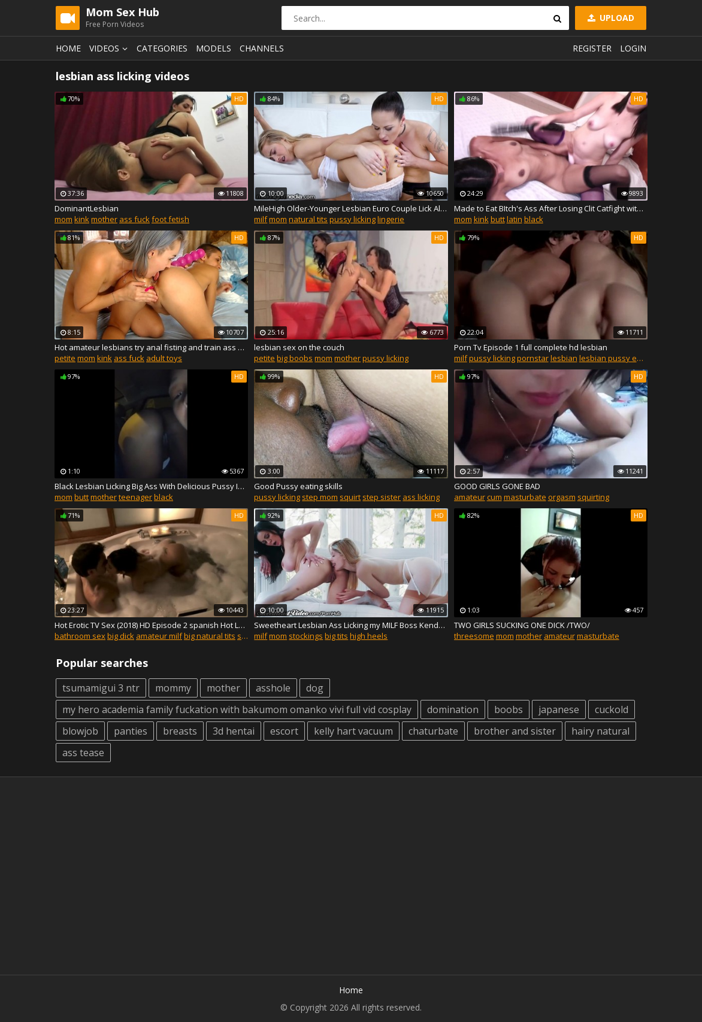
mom (63, 219)
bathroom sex (80, 635)
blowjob (80, 731)
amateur (469, 497)
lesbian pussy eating (617, 358)
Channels (262, 48)
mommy (173, 688)
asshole (273, 688)
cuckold (611, 709)
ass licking (421, 497)
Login (633, 48)
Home (68, 48)
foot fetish (170, 219)
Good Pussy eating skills (298, 486)
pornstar (533, 358)
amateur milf (159, 635)
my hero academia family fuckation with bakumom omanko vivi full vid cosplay (236, 709)
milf (260, 219)
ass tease (83, 752)
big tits (336, 635)
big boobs (295, 358)
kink (81, 219)
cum (494, 497)
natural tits (308, 219)
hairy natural (600, 731)
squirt (350, 497)
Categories (162, 48)
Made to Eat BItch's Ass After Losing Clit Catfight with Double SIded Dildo (550, 208)
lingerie (390, 219)
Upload (609, 17)
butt (498, 219)
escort (284, 731)
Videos (110, 48)
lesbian (563, 358)
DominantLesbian (87, 208)
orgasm (562, 497)
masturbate (525, 497)
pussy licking (352, 219)
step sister (381, 497)
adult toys (164, 358)
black (533, 219)
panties (130, 731)
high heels (369, 635)
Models (213, 48)
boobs (508, 709)
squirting (593, 497)
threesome (474, 635)
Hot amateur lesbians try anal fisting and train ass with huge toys (151, 347)
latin (514, 219)
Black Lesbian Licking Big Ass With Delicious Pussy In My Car (151, 486)
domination (453, 709)
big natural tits (209, 635)
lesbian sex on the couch (299, 347)
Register (592, 48)
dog (314, 688)
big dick (120, 635)
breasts (180, 731)
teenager (135, 497)
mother (104, 219)
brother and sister (515, 731)
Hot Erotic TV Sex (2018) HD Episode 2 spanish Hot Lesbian (151, 625)
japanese (558, 709)
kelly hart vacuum (353, 731)
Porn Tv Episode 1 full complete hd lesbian (530, 347)
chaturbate (433, 731)
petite (65, 358)
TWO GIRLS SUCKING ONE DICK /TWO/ (522, 625)
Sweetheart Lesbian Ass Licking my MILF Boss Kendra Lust (350, 625)
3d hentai (234, 731)
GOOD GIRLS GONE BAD (497, 486)
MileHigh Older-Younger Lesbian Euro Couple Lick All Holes (350, 208)
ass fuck (134, 219)
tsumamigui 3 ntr (101, 688)
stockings (306, 635)
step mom (320, 497)
